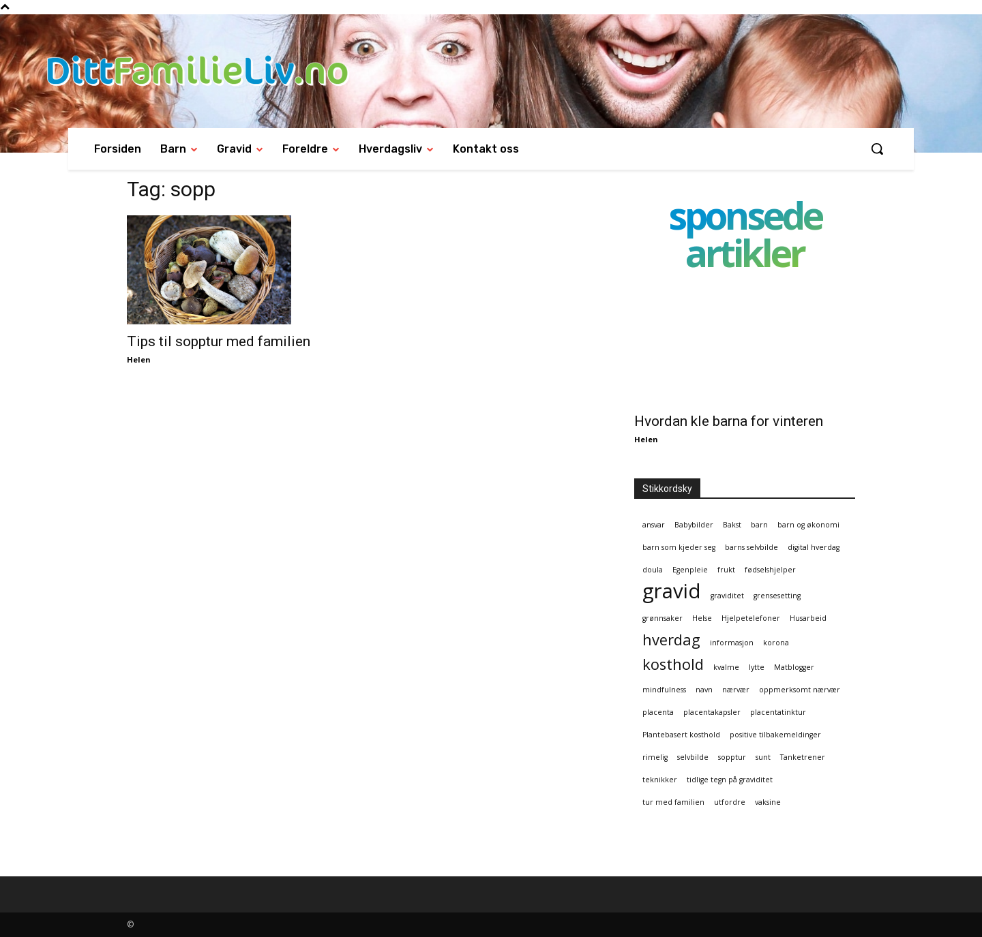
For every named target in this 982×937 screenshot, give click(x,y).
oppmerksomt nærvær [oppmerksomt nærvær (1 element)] (799, 689)
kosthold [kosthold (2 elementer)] (673, 664)
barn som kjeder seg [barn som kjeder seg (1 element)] (678, 547)
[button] (877, 148)
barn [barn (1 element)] (759, 524)
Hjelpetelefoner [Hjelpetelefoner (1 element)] (750, 618)
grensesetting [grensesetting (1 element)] (777, 595)
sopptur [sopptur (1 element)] (732, 757)
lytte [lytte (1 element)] (756, 667)
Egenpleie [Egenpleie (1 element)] (690, 569)
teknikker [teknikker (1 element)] (659, 779)
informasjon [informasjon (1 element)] (732, 642)
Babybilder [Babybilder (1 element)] (693, 524)
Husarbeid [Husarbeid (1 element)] (808, 618)
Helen (139, 359)
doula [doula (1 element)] (652, 569)
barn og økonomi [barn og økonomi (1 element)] (808, 524)
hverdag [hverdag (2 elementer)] (671, 639)
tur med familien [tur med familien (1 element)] (673, 802)
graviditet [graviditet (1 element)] (727, 595)
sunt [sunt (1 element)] (763, 757)
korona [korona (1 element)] (776, 642)
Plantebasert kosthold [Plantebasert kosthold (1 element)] (681, 734)
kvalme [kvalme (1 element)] (726, 667)
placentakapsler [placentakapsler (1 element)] (712, 712)
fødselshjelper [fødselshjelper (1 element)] (770, 569)
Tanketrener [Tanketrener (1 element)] (802, 757)
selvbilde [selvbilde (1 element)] (693, 757)
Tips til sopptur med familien (218, 341)
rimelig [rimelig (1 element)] (655, 757)
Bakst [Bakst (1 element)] (732, 524)
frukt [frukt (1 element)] (726, 569)
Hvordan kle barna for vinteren (728, 421)
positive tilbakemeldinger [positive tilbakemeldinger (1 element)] (775, 734)
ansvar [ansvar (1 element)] (653, 524)
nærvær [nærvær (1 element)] (735, 689)
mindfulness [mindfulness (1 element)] (664, 689)
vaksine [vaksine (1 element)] (768, 802)
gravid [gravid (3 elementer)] (671, 591)
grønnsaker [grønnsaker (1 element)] (662, 618)
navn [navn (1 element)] (704, 689)
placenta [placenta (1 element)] (658, 712)
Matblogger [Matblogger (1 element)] (794, 667)
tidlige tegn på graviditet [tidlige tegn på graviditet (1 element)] (730, 779)
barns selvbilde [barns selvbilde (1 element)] (751, 547)
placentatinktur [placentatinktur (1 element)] (778, 712)
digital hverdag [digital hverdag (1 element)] (813, 547)
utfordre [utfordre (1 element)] (729, 802)
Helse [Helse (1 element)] (702, 618)
